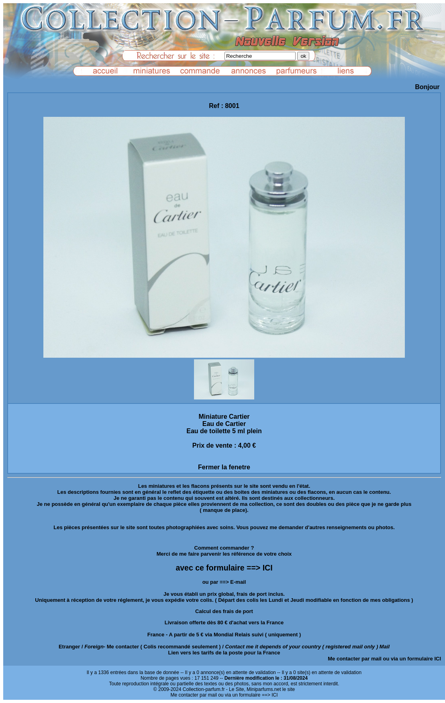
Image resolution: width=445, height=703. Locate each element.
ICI (437, 659)
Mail (385, 647)
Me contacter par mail (355, 659)
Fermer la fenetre (224, 467)
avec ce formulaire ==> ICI (224, 567)
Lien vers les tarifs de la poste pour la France (224, 653)
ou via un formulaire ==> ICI (248, 695)
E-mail (238, 582)
